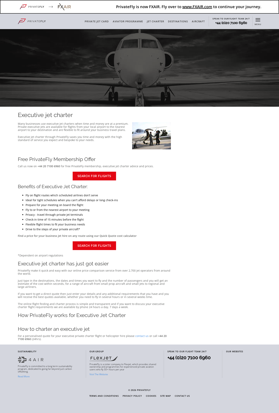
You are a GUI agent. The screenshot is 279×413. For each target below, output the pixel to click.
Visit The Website (99, 374)
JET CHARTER (155, 21)
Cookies (151, 396)
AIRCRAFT (198, 21)
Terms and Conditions (104, 396)
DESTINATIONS (178, 21)
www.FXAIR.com (197, 6)
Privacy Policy (132, 396)
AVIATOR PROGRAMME (128, 21)
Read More (24, 376)
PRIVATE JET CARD (97, 21)
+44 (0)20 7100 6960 (231, 23)
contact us (142, 336)
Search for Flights (94, 176)
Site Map (165, 396)
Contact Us (182, 396)
